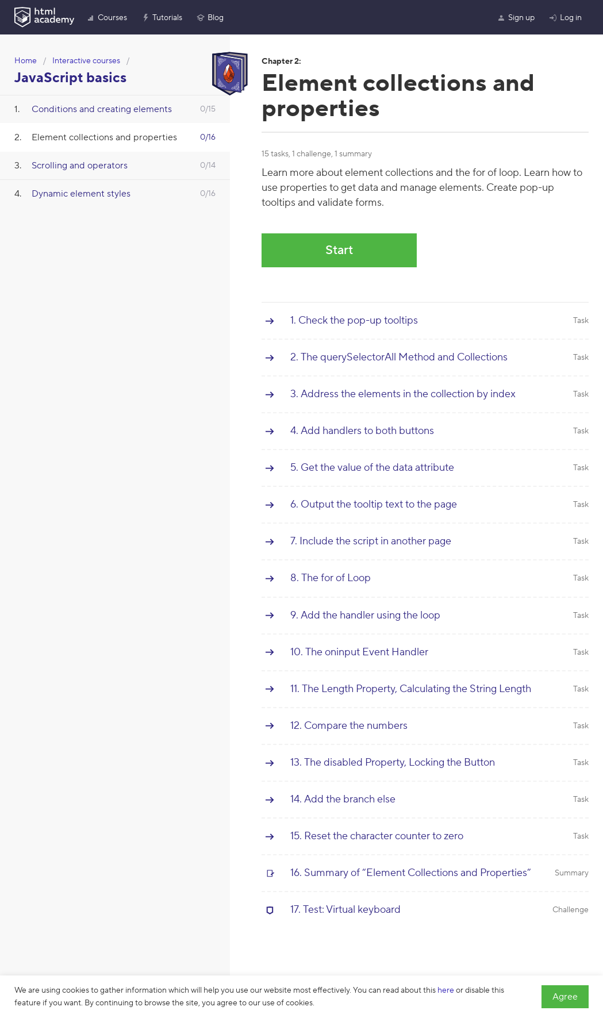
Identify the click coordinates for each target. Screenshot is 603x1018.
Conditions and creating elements (102, 109)
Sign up (516, 17)
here (445, 990)
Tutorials (161, 17)
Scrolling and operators (80, 165)
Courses (106, 17)
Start (339, 250)
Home (25, 61)
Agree (565, 996)
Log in (565, 17)
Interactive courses (86, 61)
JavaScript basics (70, 78)
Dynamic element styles (81, 193)
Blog (210, 17)
